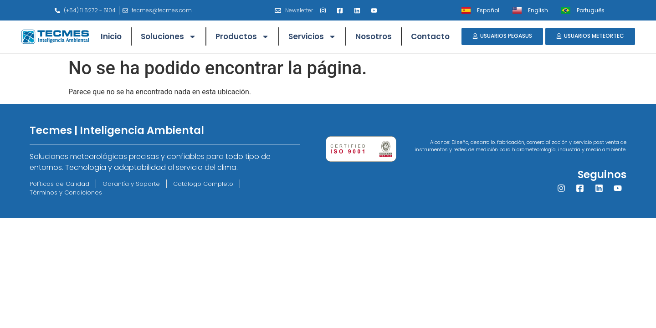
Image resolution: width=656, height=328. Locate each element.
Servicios (312, 36)
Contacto (430, 36)
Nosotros (373, 36)
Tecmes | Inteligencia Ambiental (117, 130)
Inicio (111, 36)
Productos (242, 36)
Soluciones (168, 36)
